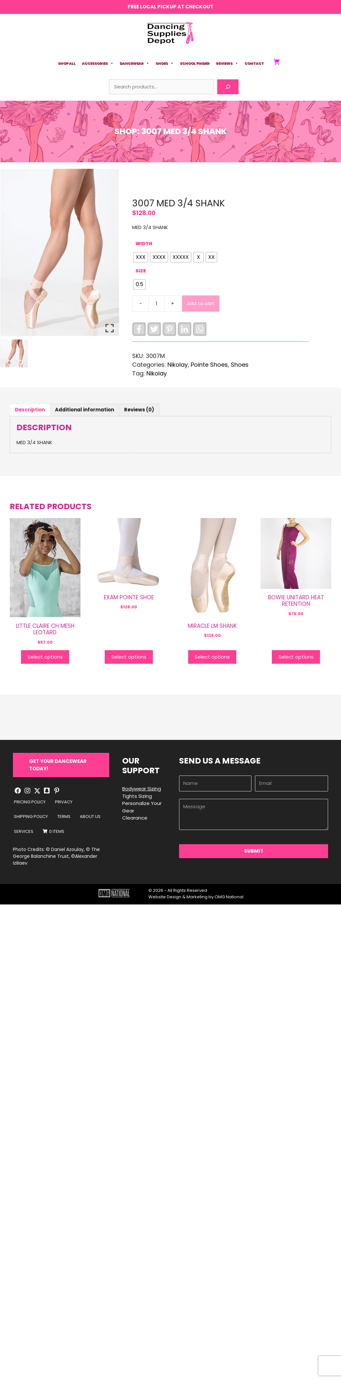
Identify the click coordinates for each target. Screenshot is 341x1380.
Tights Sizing (137, 796)
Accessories (97, 63)
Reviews (227, 63)
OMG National (229, 897)
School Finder (194, 63)
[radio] (140, 257)
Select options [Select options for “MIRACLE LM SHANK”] (212, 656)
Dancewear (134, 63)
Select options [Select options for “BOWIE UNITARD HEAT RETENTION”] (296, 656)
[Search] (228, 86)
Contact (254, 63)
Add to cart (201, 303)
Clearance (134, 817)
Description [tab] (30, 409)
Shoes (164, 63)
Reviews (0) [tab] (139, 409)
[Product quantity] (156, 303)
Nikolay (156, 373)
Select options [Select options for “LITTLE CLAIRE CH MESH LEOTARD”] (45, 656)
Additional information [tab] (84, 409)
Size (140, 271)
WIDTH (143, 243)
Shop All (66, 63)
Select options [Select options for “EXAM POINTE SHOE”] (128, 656)
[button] (61, 765)
